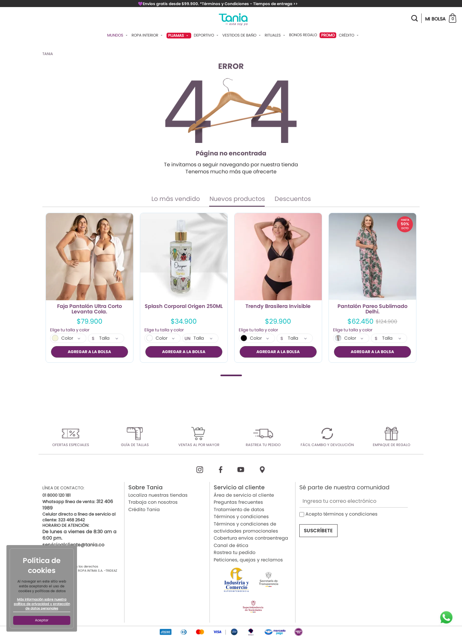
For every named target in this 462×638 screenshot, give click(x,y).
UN (187, 339)
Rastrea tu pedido (234, 552)
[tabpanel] (89, 288)
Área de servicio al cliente (244, 495)
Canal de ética (231, 545)
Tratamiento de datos (239, 509)
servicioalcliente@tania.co (73, 544)
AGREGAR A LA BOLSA (89, 351)
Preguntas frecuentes (238, 502)
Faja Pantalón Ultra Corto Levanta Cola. (89, 309)
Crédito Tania (144, 509)
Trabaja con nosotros (153, 502)
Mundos (118, 35)
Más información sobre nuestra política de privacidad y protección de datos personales (42, 604)
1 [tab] (231, 375)
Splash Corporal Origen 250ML (184, 306)
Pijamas (179, 35)
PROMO (328, 35)
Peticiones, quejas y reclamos (248, 559)
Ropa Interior (148, 35)
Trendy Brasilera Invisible (278, 306)
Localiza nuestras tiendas (158, 495)
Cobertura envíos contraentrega (251, 538)
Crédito (349, 35)
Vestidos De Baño (242, 35)
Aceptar (41, 620)
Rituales (276, 35)
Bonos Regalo (303, 34)
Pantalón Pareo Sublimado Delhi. (372, 309)
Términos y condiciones (241, 516)
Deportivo (207, 35)
